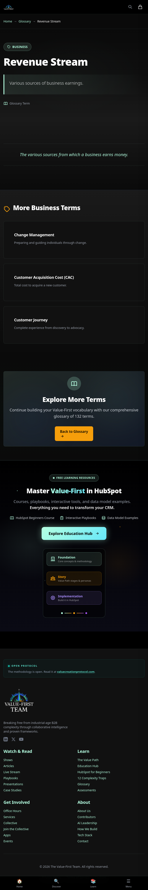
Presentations (13, 784)
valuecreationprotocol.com (75, 672)
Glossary (25, 21)
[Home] (19, 883)
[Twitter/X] (13, 739)
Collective (10, 823)
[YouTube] (21, 739)
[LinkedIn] (5, 739)
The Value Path (88, 760)
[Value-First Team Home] (8, 7)
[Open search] (130, 7)
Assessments (87, 790)
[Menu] (128, 883)
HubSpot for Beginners (94, 772)
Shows (8, 760)
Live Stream (11, 772)
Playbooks (10, 778)
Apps (7, 835)
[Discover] (56, 883)
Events (8, 841)
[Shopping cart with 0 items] (140, 7)
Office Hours (12, 811)
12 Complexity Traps (92, 778)
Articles (8, 766)
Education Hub (88, 766)
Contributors (87, 817)
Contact (83, 841)
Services (9, 817)
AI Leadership (87, 823)
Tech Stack (85, 835)
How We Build (87, 829)
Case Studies (12, 790)
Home (7, 21)
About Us (84, 811)
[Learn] (93, 883)
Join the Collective (16, 829)
